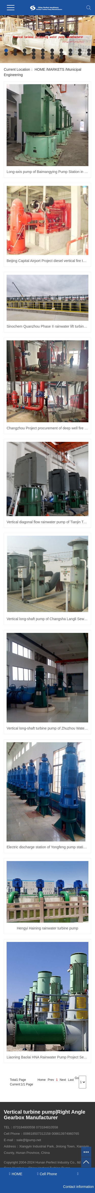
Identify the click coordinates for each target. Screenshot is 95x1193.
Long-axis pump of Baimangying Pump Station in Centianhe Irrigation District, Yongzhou (47, 172)
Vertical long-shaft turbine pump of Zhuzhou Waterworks (47, 728)
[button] (6, 50)
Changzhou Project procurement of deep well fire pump (47, 428)
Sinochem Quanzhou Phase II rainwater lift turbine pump (47, 326)
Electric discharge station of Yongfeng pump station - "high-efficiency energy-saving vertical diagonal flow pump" (47, 847)
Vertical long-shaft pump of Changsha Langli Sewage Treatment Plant (47, 619)
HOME (39, 69)
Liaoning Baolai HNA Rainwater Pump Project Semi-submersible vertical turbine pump (47, 1057)
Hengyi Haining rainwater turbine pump (47, 928)
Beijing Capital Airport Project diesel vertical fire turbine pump (47, 261)
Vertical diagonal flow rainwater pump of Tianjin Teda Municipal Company (47, 522)
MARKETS (55, 69)
